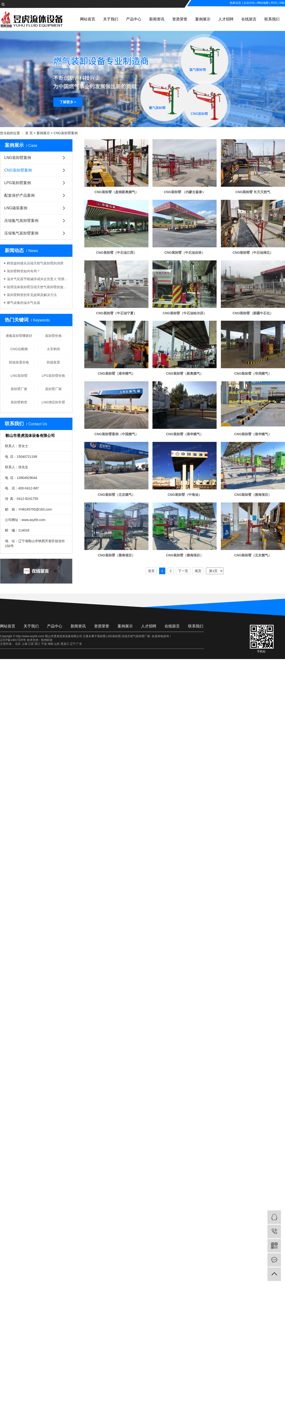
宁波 (44, 643)
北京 (18, 643)
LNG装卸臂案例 (17, 158)
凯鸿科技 (46, 640)
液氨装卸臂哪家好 (19, 336)
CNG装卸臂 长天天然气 (252, 192)
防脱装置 (53, 362)
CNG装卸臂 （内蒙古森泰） (184, 192)
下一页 (183, 571)
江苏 (31, 643)
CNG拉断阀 (19, 349)
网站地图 (263, 3)
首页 (151, 571)
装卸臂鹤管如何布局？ (23, 271)
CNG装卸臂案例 (66, 133)
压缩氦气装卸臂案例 (21, 221)
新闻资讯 (156, 19)
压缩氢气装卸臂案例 (21, 233)
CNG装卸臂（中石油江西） (116, 252)
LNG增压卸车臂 (53, 402)
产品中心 (133, 19)
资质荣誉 (179, 19)
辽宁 (73, 643)
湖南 (50, 643)
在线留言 (248, 19)
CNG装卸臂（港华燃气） (116, 373)
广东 (79, 643)
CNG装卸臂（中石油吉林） (184, 252)
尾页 (198, 571)
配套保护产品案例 (19, 195)
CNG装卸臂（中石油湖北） (253, 252)
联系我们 (272, 19)
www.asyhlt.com (33, 520)
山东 (57, 643)
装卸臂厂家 (53, 389)
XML (282, 3)
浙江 (37, 643)
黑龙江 (65, 643)
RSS (274, 3)
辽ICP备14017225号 (13, 640)
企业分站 (249, 3)
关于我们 (110, 19)
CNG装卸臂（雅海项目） (252, 495)
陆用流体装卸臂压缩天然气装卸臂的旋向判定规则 (38, 287)
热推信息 (235, 3)
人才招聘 (225, 19)
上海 (24, 643)
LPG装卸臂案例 (17, 183)
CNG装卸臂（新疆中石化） (253, 313)
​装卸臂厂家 (19, 389)
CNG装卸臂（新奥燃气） (184, 373)
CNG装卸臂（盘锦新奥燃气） (116, 192)
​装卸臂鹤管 (19, 402)
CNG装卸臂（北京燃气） (116, 495)
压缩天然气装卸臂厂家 (136, 636)
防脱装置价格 (19, 362)
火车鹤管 (53, 349)
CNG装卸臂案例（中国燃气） (116, 434)
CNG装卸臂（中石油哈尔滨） (185, 313)
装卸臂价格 (53, 336)
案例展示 (202, 19)
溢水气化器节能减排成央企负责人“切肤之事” (38, 279)
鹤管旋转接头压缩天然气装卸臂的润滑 (35, 263)
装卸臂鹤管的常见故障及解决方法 (32, 295)
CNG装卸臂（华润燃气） (252, 373)
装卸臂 (101, 636)
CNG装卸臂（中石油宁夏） (116, 313)
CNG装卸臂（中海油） (185, 495)
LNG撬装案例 (15, 208)
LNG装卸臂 (19, 376)
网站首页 (87, 19)
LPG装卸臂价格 (53, 376)
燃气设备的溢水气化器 (23, 303)
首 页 (29, 133)
